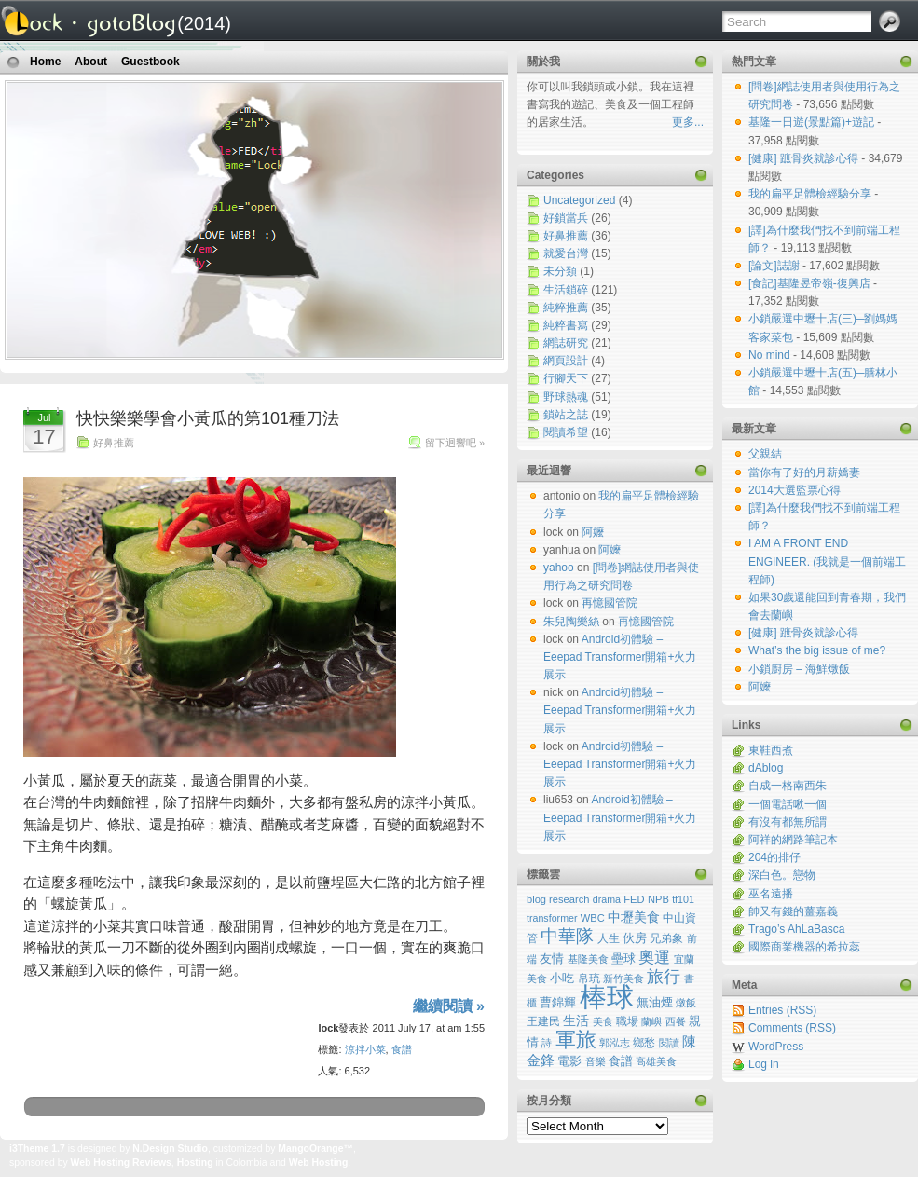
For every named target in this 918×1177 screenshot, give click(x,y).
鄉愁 (644, 1042)
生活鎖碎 (565, 289)
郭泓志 (614, 1042)
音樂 (595, 1061)
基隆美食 (588, 959)
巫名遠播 (770, 893)
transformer (552, 918)
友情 (552, 958)
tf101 (683, 899)
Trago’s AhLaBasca (796, 929)
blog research (558, 899)
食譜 (401, 1049)
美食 (603, 1021)
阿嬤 (759, 686)
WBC (593, 918)
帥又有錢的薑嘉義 (793, 911)
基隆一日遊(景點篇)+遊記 (812, 122)
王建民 (543, 1021)
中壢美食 (634, 917)
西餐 (675, 1021)
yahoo (558, 567)
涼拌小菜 (365, 1049)
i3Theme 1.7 (37, 1148)
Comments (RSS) (792, 1027)
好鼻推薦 (113, 442)
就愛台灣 (565, 253)
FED (633, 899)
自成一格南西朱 (787, 785)
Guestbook (150, 61)
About (91, 61)
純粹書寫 (565, 325)
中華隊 (567, 936)
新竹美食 (623, 978)
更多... (688, 122)
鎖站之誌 (565, 414)
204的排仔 (774, 857)
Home (45, 61)
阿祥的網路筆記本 (793, 839)
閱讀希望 (565, 432)
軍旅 (575, 1039)
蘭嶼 (651, 1021)
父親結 (765, 453)
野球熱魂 (565, 397)
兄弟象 (666, 938)
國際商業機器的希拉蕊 (804, 946)
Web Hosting (319, 1162)
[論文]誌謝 (775, 265)
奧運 (654, 957)
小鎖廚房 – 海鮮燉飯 (799, 669)
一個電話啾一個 (787, 804)
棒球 (607, 996)
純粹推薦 (565, 307)
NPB (658, 899)
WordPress (775, 1046)
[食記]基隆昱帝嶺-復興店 (810, 283)
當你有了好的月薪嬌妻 (804, 472)
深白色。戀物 (781, 875)
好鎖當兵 (565, 218)
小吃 (562, 978)
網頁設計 (565, 360)
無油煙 (655, 1002)
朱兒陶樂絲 (571, 621)
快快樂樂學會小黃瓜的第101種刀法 (207, 418)
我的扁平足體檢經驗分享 (811, 193)
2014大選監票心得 (794, 490)
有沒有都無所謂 (787, 821)
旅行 (663, 976)
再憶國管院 (609, 602)
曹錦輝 (558, 1002)
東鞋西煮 (770, 750)
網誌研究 (565, 342)
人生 (608, 938)
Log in (763, 1064)
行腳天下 (565, 378)
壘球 (623, 958)
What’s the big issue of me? (816, 650)
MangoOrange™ (315, 1148)
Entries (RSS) (782, 1010)
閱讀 (669, 1042)
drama (607, 899)
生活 (576, 1020)
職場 (627, 1021)
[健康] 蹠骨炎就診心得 (804, 158)
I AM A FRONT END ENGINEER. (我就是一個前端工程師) (827, 561)
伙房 (635, 938)
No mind (770, 355)
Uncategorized (579, 200)
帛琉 (589, 978)
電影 (569, 1061)
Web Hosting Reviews (121, 1162)
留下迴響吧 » (455, 442)
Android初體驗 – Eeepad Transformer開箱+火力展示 (619, 657)
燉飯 (686, 1002)
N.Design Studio (170, 1148)
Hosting (195, 1162)
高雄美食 (656, 1061)
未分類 (560, 271)
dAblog (765, 767)
